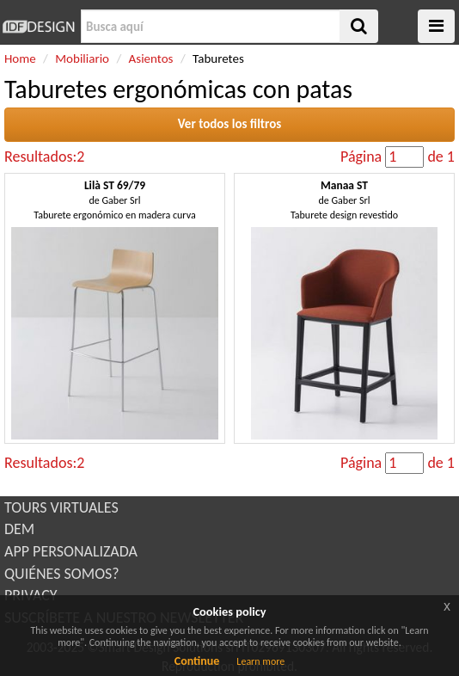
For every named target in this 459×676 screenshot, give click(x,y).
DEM (19, 528)
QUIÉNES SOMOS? (61, 573)
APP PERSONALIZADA (71, 551)
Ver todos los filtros (230, 124)
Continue (197, 661)
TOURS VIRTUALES (61, 507)
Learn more (260, 661)
